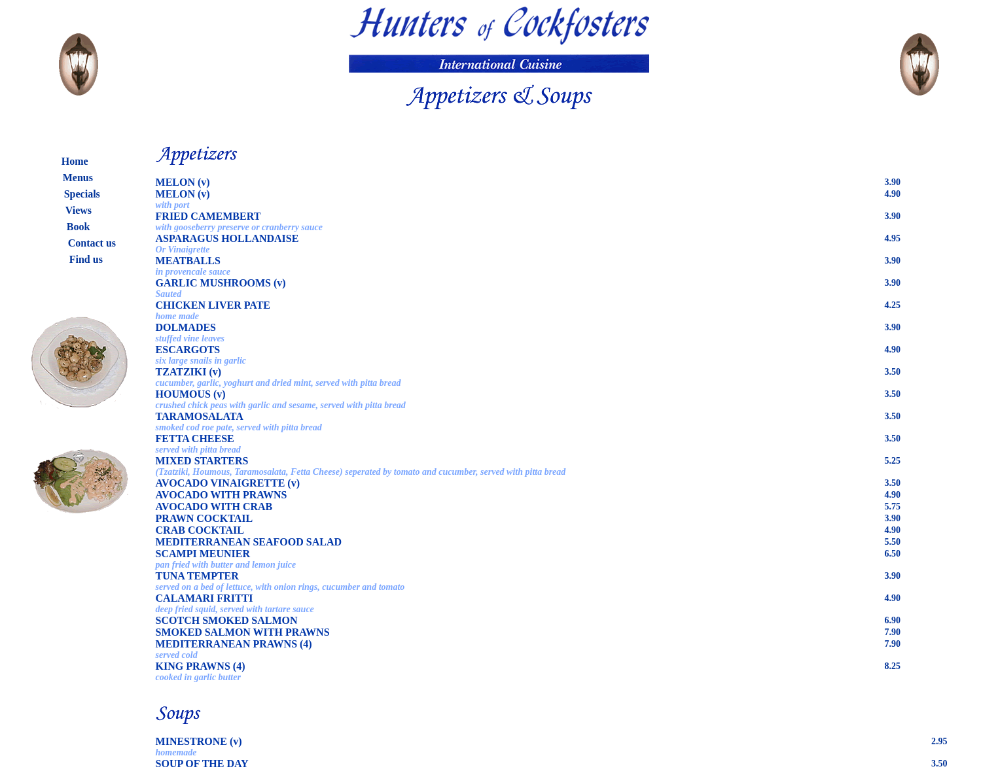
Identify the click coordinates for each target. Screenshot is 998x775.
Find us (86, 259)
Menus (78, 177)
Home (75, 161)
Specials (82, 193)
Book (78, 226)
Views (78, 210)
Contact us (92, 243)
